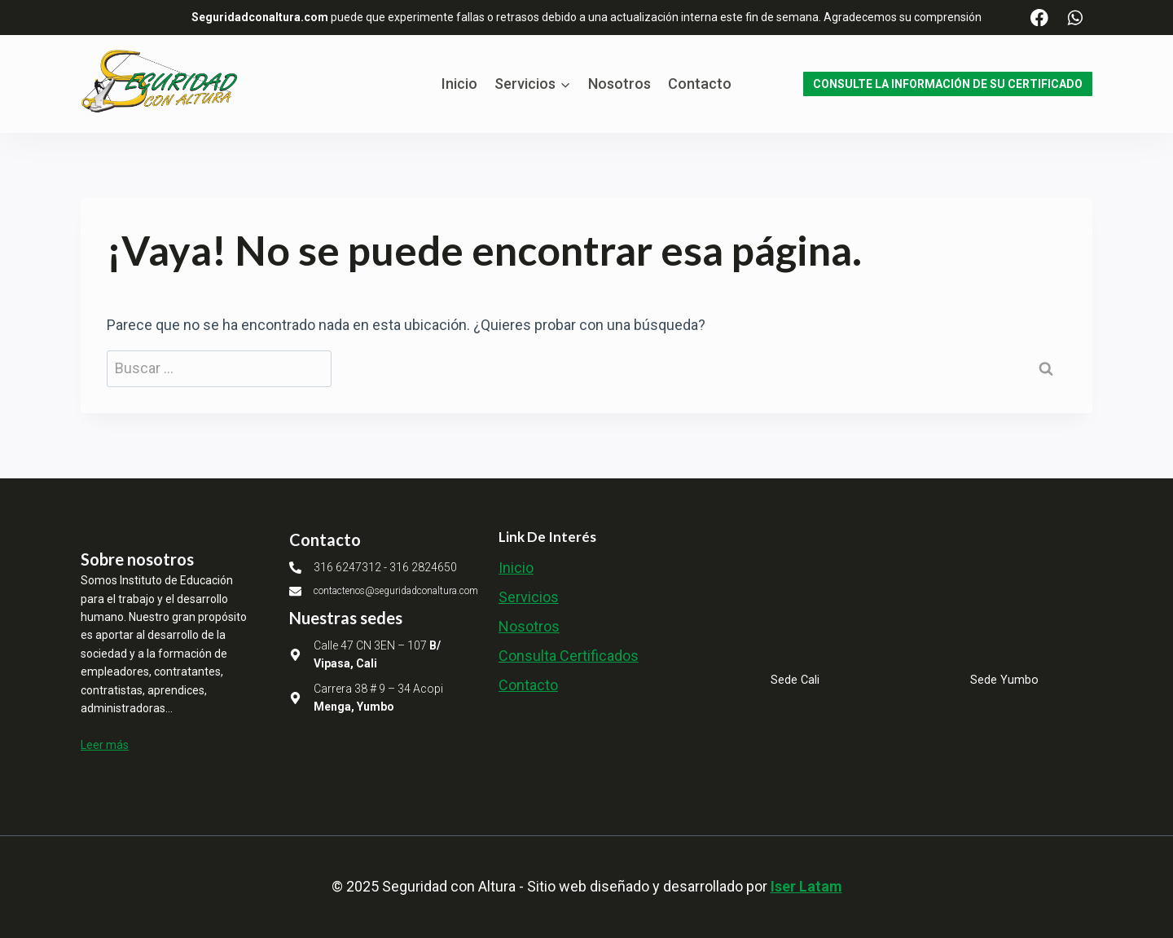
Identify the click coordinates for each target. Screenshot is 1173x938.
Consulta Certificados (569, 655)
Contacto (699, 83)
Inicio (459, 83)
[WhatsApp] (1074, 17)
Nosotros (619, 83)
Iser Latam (806, 886)
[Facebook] (1039, 17)
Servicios (529, 597)
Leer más (105, 744)
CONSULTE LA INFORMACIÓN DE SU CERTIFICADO (948, 83)
